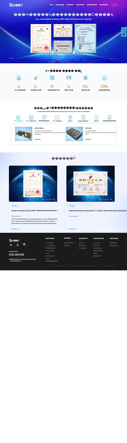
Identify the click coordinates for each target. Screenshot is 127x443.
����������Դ (52, 261)
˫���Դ (48, 258)
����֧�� (69, 4)
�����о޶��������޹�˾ (60, 265)
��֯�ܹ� (95, 253)
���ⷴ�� (67, 245)
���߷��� (114, 245)
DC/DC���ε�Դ (50, 245)
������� (97, 256)
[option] (63, 31)
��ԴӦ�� (82, 245)
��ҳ (51, 4)
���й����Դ (50, 256)
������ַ (113, 243)
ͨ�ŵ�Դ (48, 253)
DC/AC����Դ (50, 250)
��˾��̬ (81, 243)
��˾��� (96, 243)
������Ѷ (80, 4)
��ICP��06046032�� (87, 265)
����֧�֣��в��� (110, 265)
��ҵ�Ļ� (96, 245)
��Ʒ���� (60, 4)
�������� (92, 4)
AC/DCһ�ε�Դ (50, 243)
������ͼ (96, 265)
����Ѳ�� (97, 248)
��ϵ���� (103, 4)
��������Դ (51, 248)
